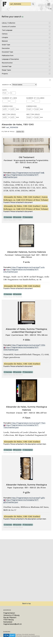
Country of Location (9, 26)
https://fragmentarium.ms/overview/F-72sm (28, 423)
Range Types (6, 70)
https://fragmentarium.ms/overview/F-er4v (28, 267)
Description (29, 217)
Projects (5, 73)
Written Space (9, 114)
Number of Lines (9, 98)
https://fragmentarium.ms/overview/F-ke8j (27, 173)
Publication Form (7, 55)
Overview (9, 217)
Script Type (6, 45)
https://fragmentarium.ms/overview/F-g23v (28, 498)
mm (17, 109)
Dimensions (7, 106)
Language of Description (10, 59)
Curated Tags (6, 66)
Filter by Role (8, 131)
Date (4, 90)
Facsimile (18, 217)
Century (4, 34)
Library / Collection (8, 23)
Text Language (7, 30)
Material (5, 41)
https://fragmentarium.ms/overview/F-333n (28, 345)
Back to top (26, 603)
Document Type (7, 52)
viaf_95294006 (12, 127)
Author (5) (20, 131)
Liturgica (5, 37)
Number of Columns (35, 98)
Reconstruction (7, 63)
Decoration (6, 48)
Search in (19, 84)
